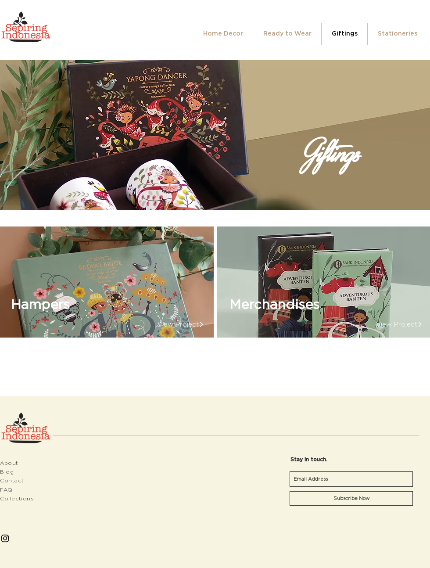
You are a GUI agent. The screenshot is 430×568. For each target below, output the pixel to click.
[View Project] (177, 324)
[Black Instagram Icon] (5, 538)
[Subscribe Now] (351, 498)
